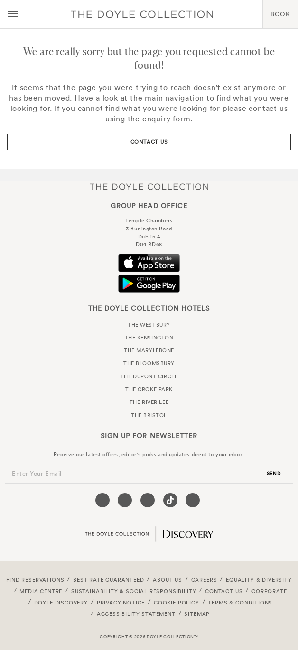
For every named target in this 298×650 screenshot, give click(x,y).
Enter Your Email (37, 473)
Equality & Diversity (259, 580)
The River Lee (149, 402)
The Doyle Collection (149, 186)
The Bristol (149, 415)
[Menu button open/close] (12, 14)
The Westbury (149, 325)
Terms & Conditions (240, 602)
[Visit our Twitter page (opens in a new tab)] (125, 500)
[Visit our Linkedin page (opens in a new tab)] (193, 500)
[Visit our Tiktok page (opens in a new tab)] (170, 500)
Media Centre (40, 591)
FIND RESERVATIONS (35, 580)
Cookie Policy (176, 602)
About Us (167, 580)
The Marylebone (149, 350)
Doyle (142, 14)
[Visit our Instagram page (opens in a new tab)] (147, 500)
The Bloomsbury (149, 363)
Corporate (269, 591)
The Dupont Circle (149, 376)
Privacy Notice (121, 602)
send (274, 473)
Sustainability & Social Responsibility (133, 591)
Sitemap (197, 614)
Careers (204, 580)
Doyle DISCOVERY (61, 602)
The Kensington (149, 337)
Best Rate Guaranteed (108, 580)
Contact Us (149, 142)
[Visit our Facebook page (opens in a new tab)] (102, 500)
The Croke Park (149, 389)
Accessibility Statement (136, 614)
